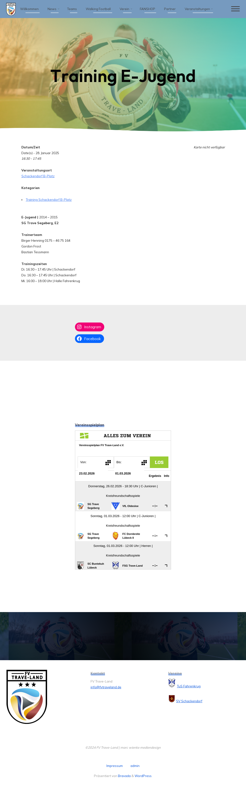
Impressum (114, 766)
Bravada (124, 776)
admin (135, 766)
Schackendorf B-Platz (37, 176)
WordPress (143, 776)
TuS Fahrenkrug (189, 686)
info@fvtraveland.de (106, 687)
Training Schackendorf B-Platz (49, 200)
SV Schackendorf (189, 701)
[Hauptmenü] (235, 9)
